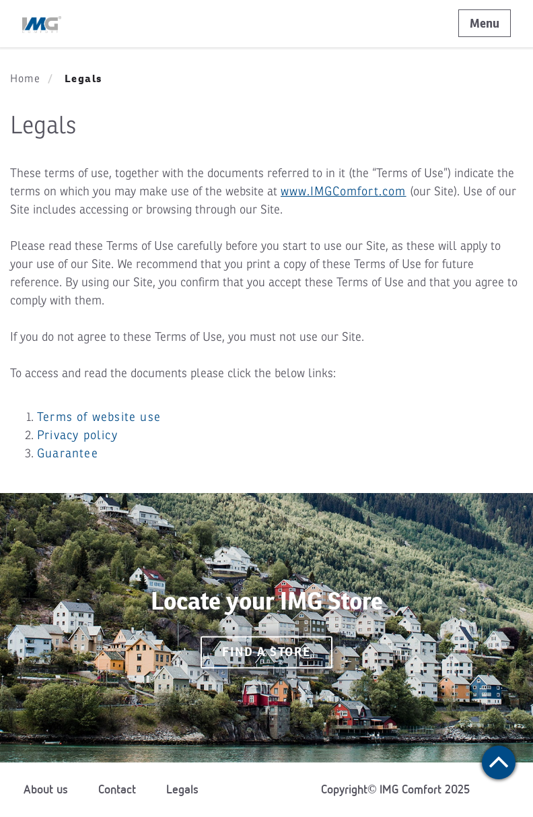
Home (25, 79)
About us (46, 789)
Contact (117, 789)
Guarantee (67, 453)
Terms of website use (99, 417)
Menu (484, 23)
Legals (182, 789)
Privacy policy (77, 435)
